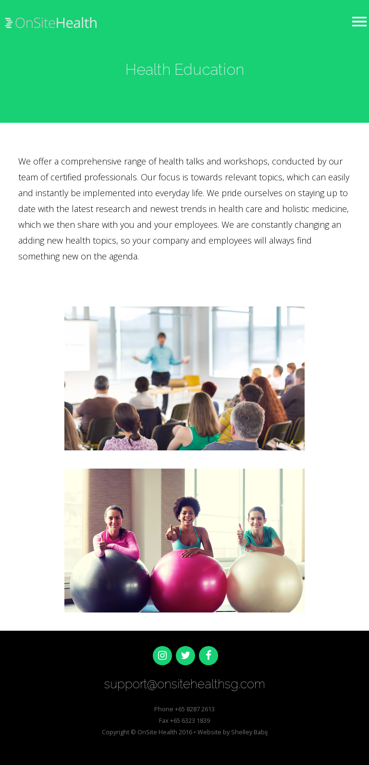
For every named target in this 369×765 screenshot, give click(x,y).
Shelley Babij (249, 732)
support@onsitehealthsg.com (184, 684)
